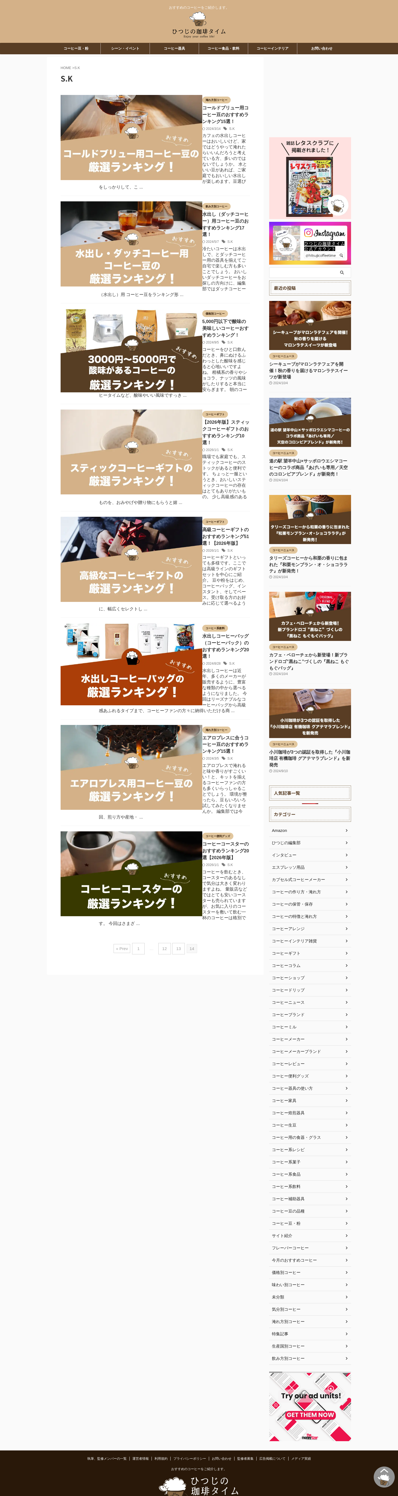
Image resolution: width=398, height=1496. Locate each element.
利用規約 (161, 1435)
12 (164, 664)
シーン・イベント (125, 48)
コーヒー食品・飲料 (223, 48)
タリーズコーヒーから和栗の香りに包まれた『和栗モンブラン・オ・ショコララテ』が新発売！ (309, 556)
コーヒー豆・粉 (76, 48)
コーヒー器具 (174, 48)
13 (177, 664)
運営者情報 (140, 1435)
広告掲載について (272, 1435)
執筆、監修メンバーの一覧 (107, 1435)
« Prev (124, 664)
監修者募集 (245, 1435)
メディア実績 (301, 1435)
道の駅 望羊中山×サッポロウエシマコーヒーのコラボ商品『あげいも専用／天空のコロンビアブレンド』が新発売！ (309, 460)
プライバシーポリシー (189, 1435)
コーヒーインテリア (273, 48)
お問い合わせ (321, 48)
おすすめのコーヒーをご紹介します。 (199, 1446)
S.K (176, 121)
